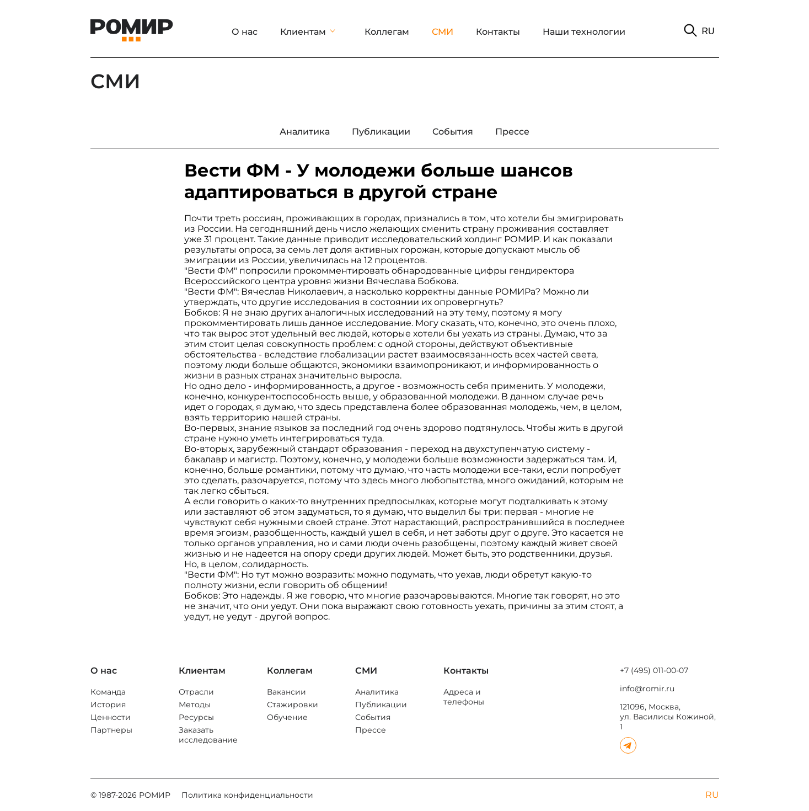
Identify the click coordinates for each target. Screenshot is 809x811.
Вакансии (286, 692)
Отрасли (196, 692)
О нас (245, 31)
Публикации (381, 704)
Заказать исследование (208, 735)
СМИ (442, 31)
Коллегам (387, 31)
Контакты (498, 31)
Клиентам (303, 31)
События (372, 717)
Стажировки (292, 704)
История (108, 704)
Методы (195, 704)
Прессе (370, 730)
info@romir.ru (647, 688)
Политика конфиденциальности (247, 795)
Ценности (110, 717)
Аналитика (377, 692)
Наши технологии (584, 31)
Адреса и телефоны (463, 697)
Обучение (287, 717)
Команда (108, 692)
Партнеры (111, 730)
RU (707, 31)
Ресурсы (196, 717)
